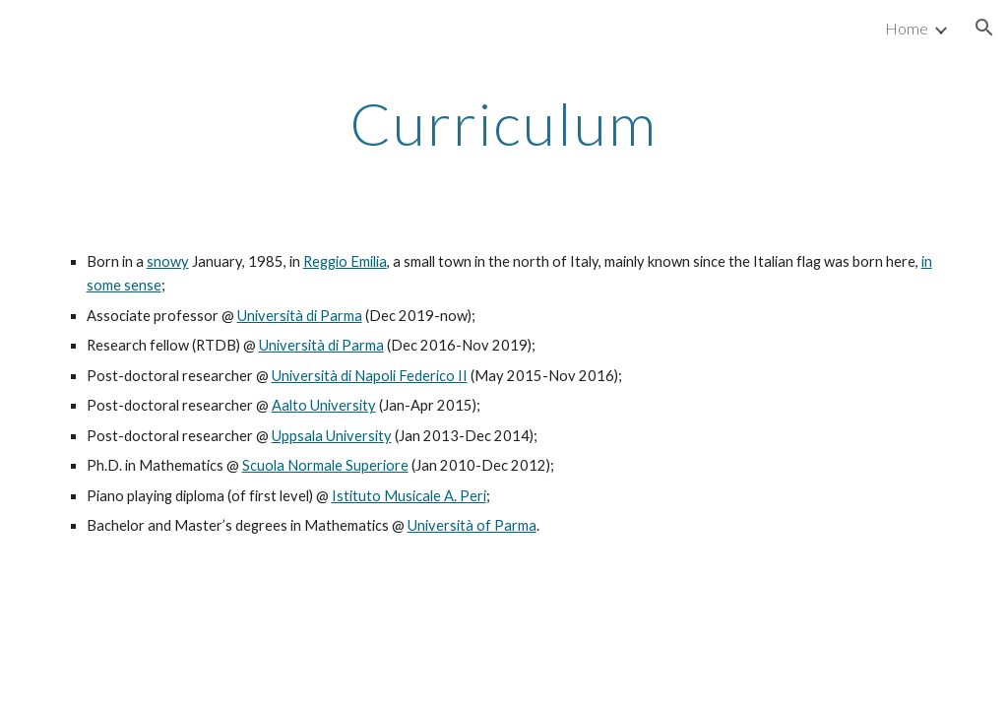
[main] (503, 123)
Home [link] (906, 28)
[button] (984, 27)
